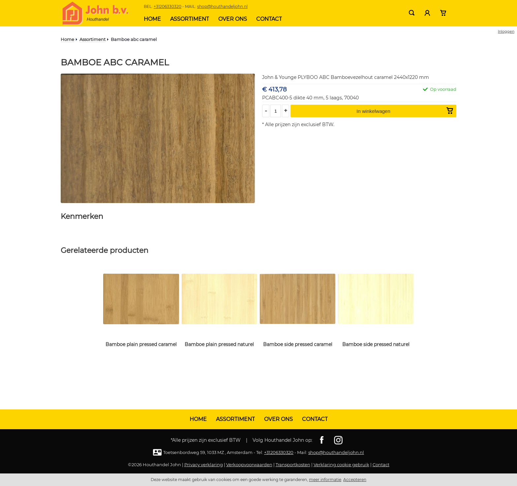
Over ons (232, 19)
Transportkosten (293, 464)
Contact (269, 19)
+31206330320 (167, 6)
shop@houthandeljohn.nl (222, 6)
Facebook (321, 440)
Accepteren (354, 479)
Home (152, 19)
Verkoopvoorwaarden (249, 464)
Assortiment (189, 19)
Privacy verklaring (203, 464)
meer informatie (325, 479)
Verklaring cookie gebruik (341, 464)
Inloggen (506, 31)
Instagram (338, 440)
